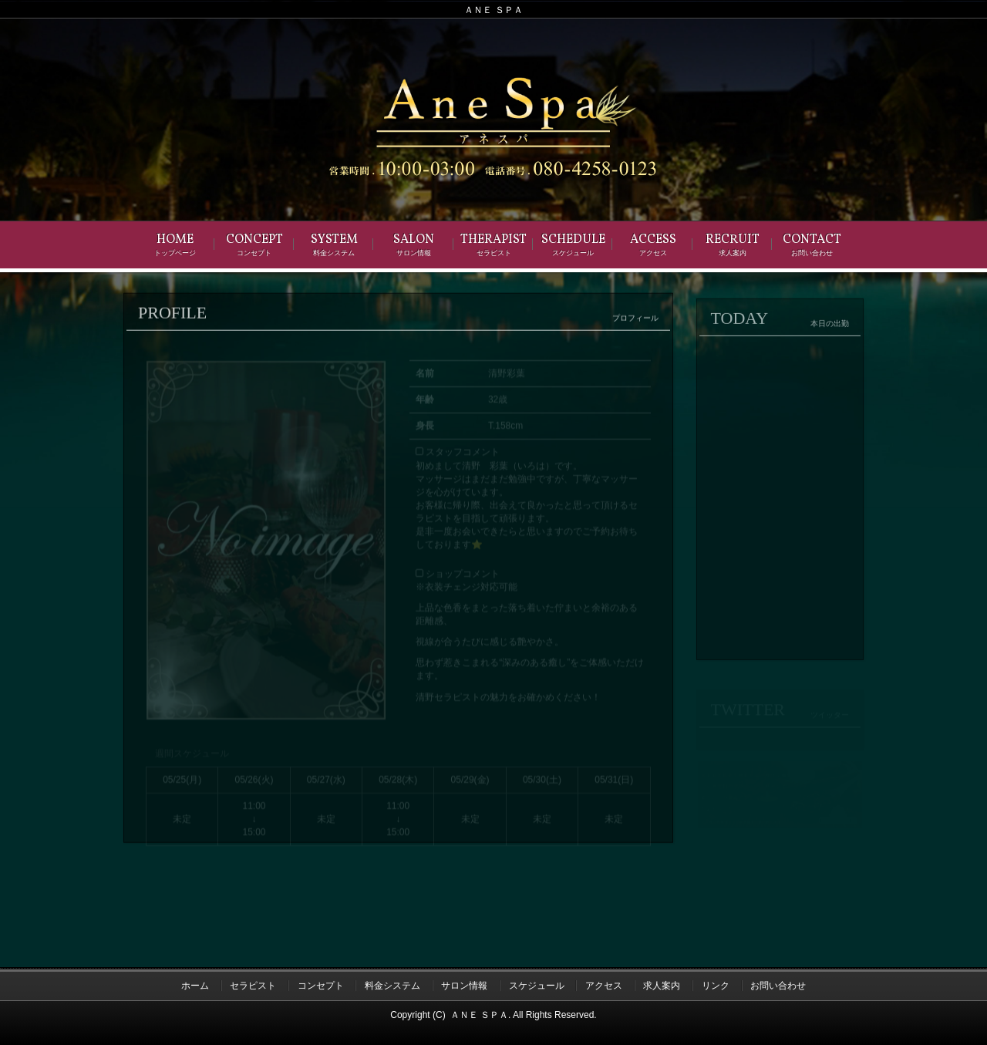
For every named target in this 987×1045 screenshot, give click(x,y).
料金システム (392, 985)
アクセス (603, 985)
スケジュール (536, 985)
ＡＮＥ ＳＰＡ (479, 1015)
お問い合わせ (778, 985)
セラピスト (253, 985)
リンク (715, 985)
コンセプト (321, 985)
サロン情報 (464, 985)
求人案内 (661, 985)
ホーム (195, 985)
